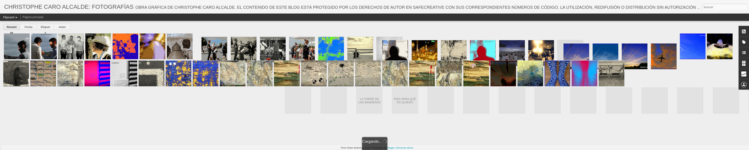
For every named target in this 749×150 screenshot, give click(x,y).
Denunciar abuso (404, 147)
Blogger (390, 147)
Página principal (32, 17)
